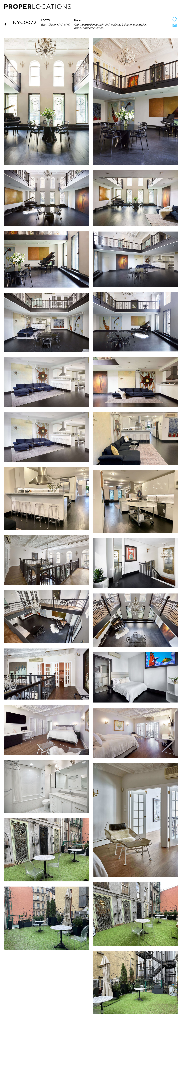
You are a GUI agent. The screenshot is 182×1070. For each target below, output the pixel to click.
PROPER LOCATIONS (38, 7)
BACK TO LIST (6, 24)
